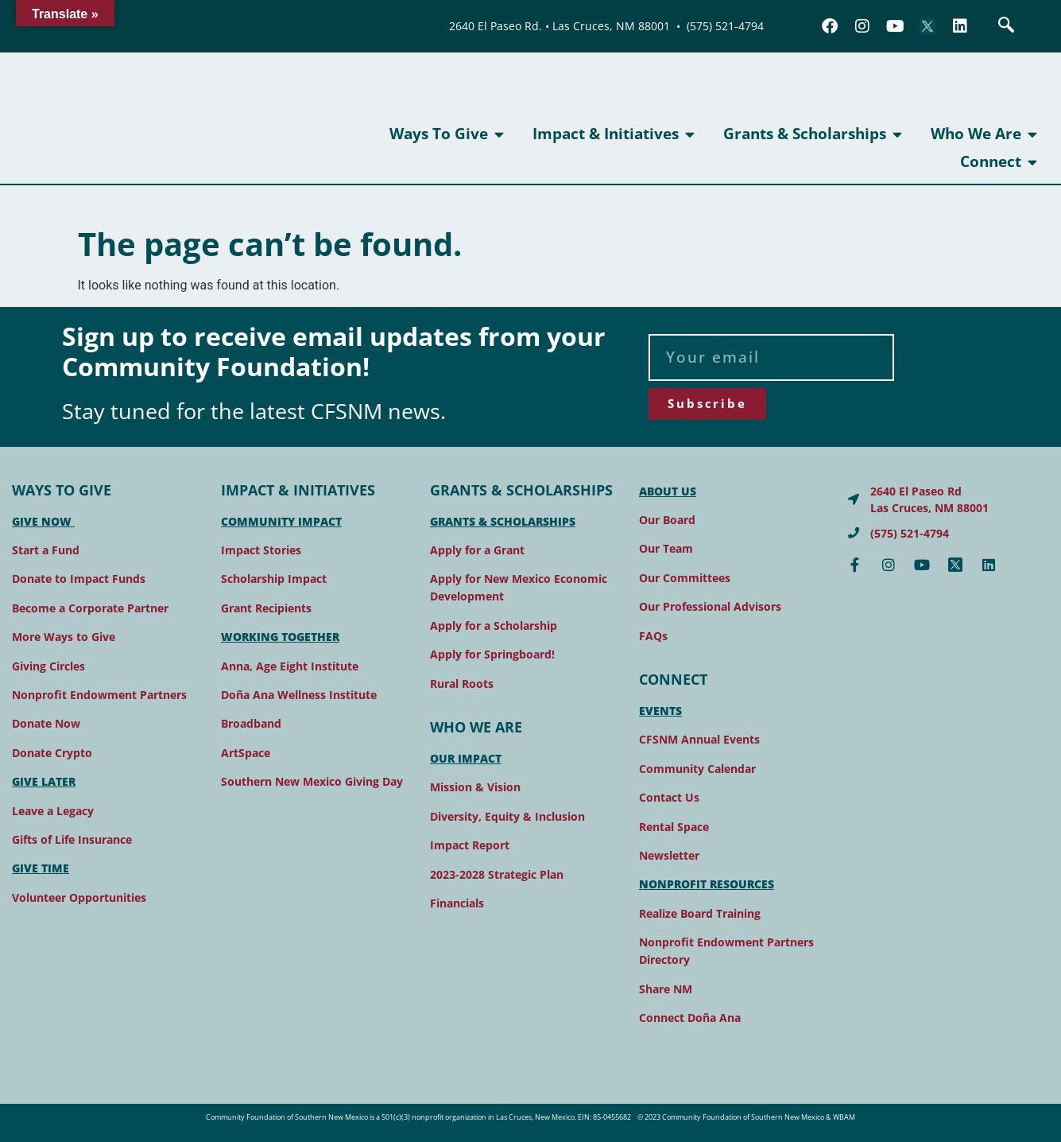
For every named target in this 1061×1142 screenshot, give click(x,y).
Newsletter (669, 855)
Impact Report (469, 845)
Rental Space (674, 826)
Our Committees (684, 577)
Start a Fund (45, 549)
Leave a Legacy (53, 810)
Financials (457, 903)
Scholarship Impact (274, 578)
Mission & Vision (475, 786)
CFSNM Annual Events (699, 739)
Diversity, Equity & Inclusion (507, 816)
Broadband (251, 723)
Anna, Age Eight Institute (289, 666)
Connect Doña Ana (690, 1017)
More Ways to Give (63, 636)
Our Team (666, 548)
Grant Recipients (266, 608)
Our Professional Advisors (710, 606)
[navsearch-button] (1006, 26)
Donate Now (46, 723)
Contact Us (669, 797)
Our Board (667, 519)
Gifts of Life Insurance (72, 839)
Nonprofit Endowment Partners (99, 694)
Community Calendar (697, 768)
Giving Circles (48, 666)
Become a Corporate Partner (90, 608)
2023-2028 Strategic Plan (496, 874)
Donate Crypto (52, 752)
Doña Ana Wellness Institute (299, 694)
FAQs (653, 635)
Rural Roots (462, 683)
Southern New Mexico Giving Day (312, 781)
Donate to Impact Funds (78, 578)
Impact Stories (261, 549)
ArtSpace (245, 752)
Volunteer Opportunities (79, 897)
